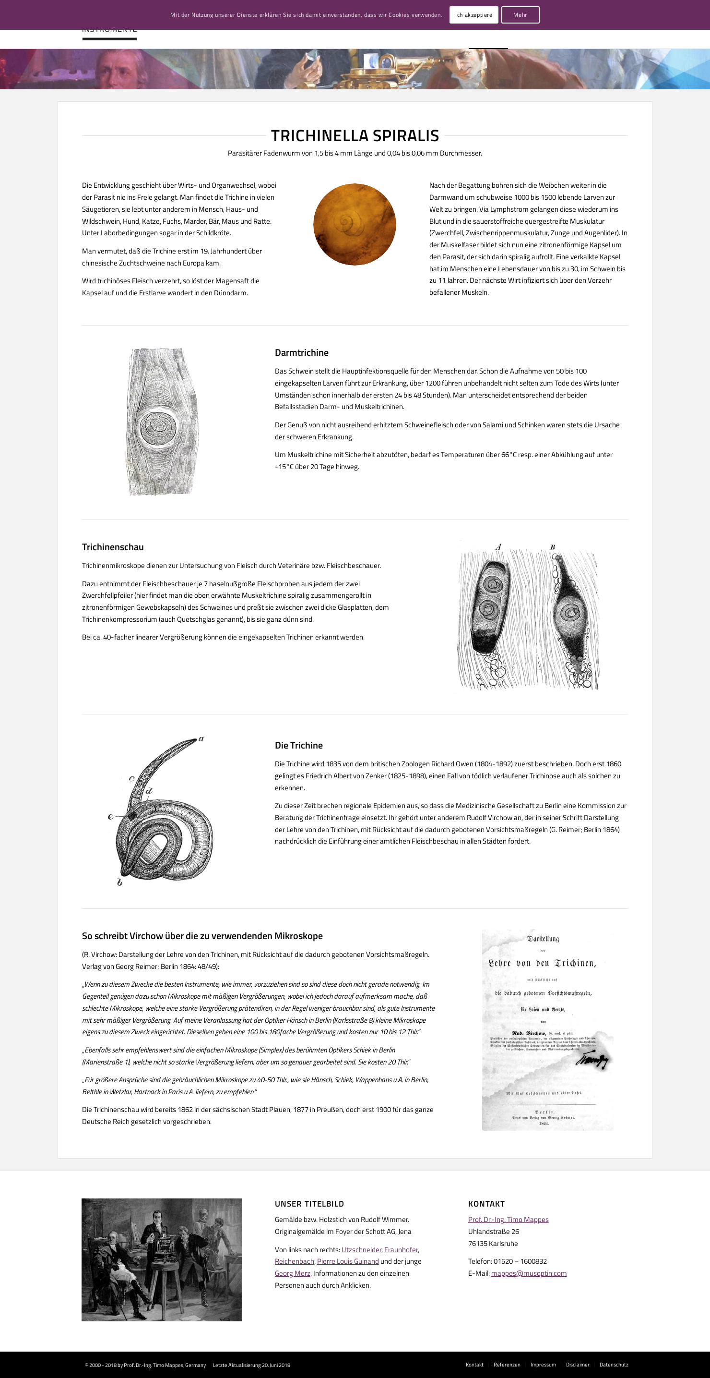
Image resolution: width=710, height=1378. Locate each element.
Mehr (520, 14)
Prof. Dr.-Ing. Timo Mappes (508, 1219)
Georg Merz (292, 1273)
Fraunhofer (401, 1249)
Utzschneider (361, 1249)
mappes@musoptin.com (529, 1273)
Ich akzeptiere (473, 14)
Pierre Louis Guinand (348, 1261)
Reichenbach (294, 1261)
